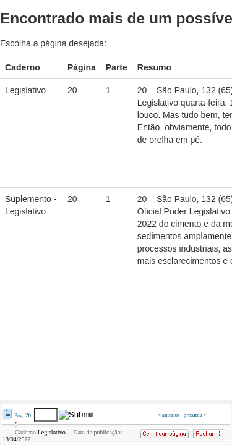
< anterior (169, 415)
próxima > (195, 415)
